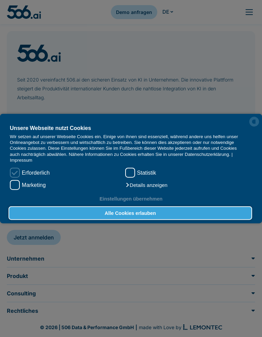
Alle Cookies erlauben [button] (130, 213)
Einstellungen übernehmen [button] (131, 199)
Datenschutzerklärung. (207, 154)
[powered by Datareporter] (254, 121)
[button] (146, 185)
